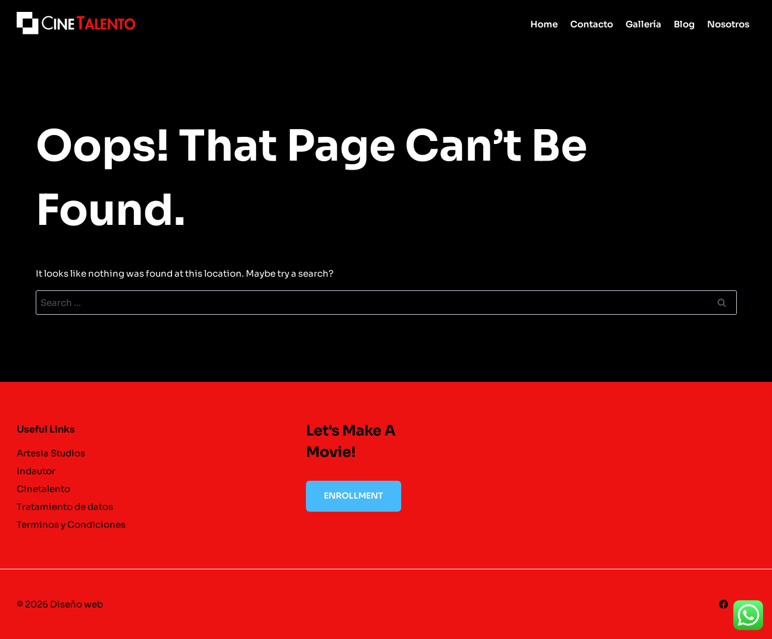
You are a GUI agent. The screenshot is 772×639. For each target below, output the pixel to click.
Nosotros (728, 24)
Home (544, 24)
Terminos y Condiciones (71, 524)
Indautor (36, 471)
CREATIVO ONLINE (147, 604)
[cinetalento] (76, 24)
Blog (684, 24)
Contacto (591, 24)
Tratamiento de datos (65, 506)
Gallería (643, 24)
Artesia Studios (51, 453)
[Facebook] (724, 604)
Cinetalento (43, 488)
